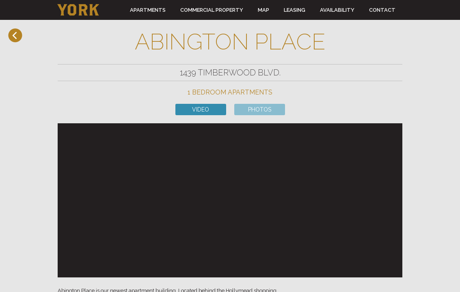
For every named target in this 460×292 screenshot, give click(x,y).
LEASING (294, 10)
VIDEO (200, 109)
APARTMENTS (148, 10)
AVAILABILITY (337, 10)
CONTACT (382, 10)
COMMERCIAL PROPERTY (211, 10)
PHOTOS (259, 109)
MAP (263, 10)
